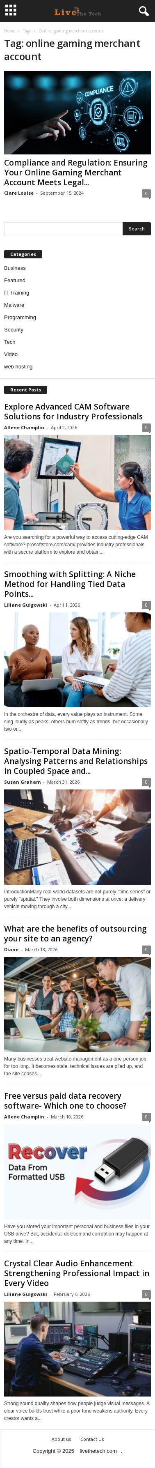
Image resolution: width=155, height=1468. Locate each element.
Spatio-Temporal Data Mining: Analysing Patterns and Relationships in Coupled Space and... (76, 761)
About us (61, 1439)
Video (11, 354)
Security (13, 330)
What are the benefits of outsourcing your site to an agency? (75, 933)
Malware (14, 305)
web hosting (18, 367)
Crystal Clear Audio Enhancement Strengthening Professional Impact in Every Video (76, 1273)
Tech (9, 342)
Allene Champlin (24, 427)
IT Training (16, 293)
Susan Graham (22, 782)
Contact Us (92, 1439)
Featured (14, 280)
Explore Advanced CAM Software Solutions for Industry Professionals (73, 411)
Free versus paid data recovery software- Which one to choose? (65, 1101)
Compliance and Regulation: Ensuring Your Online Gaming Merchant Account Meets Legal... (76, 172)
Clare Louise (19, 193)
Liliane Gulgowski (25, 605)
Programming (20, 317)
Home (9, 31)
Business (15, 268)
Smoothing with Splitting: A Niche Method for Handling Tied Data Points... (70, 584)
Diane (11, 949)
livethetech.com (98, 1451)
